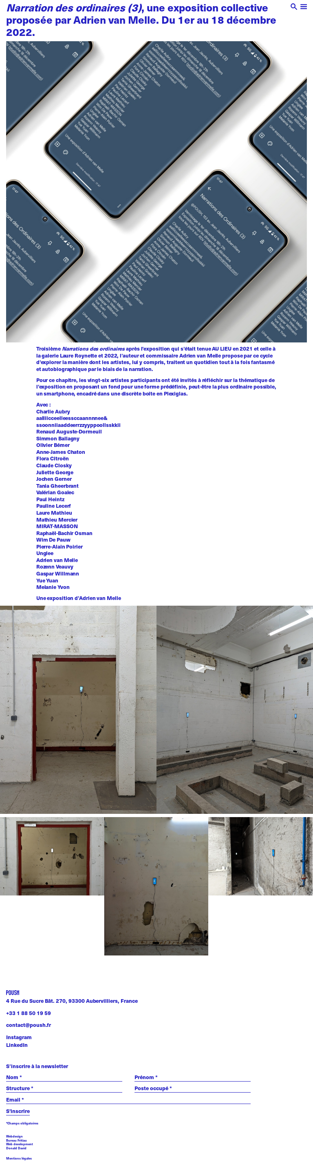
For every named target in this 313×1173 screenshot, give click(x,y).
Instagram (19, 1037)
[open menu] (303, 7)
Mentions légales (19, 1158)
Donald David (16, 1148)
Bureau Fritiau (16, 1140)
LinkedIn (17, 1045)
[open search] (294, 7)
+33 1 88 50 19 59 (28, 1013)
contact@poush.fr (28, 1025)
